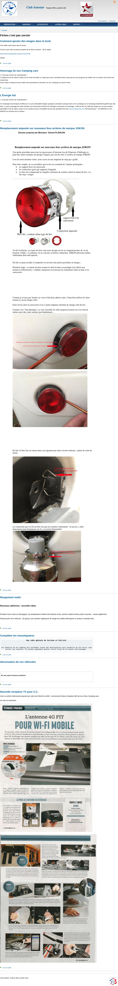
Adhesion (25, 24)
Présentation (8, 24)
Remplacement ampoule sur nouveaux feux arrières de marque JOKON (42, 128)
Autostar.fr (42, 24)
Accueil (4, 30)
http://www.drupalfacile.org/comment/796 (15, 54)
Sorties (75, 24)
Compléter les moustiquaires (17, 635)
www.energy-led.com (77, 109)
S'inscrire (112, 21)
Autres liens (59, 24)
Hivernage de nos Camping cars (19, 70)
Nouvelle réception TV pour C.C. (19, 691)
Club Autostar (35, 7)
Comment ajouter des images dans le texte (25, 41)
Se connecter (102, 21)
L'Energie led (8, 95)
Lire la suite (7, 63)
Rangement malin (10, 597)
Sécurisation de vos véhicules (18, 662)
